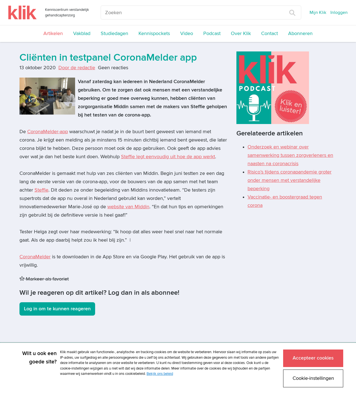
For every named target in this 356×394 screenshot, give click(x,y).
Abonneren (300, 33)
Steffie (41, 190)
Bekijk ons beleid (160, 373)
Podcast (212, 33)
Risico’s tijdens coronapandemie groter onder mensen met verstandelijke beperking (290, 180)
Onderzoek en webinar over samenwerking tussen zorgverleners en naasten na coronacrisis (290, 155)
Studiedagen (114, 33)
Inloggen (339, 12)
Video (186, 33)
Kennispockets (154, 33)
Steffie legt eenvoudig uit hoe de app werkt (168, 157)
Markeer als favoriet (44, 279)
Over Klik (241, 33)
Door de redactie (76, 68)
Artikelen (53, 33)
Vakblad (81, 33)
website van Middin (128, 207)
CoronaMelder (35, 257)
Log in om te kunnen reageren (57, 309)
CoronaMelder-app (47, 132)
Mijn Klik (318, 12)
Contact (269, 33)
